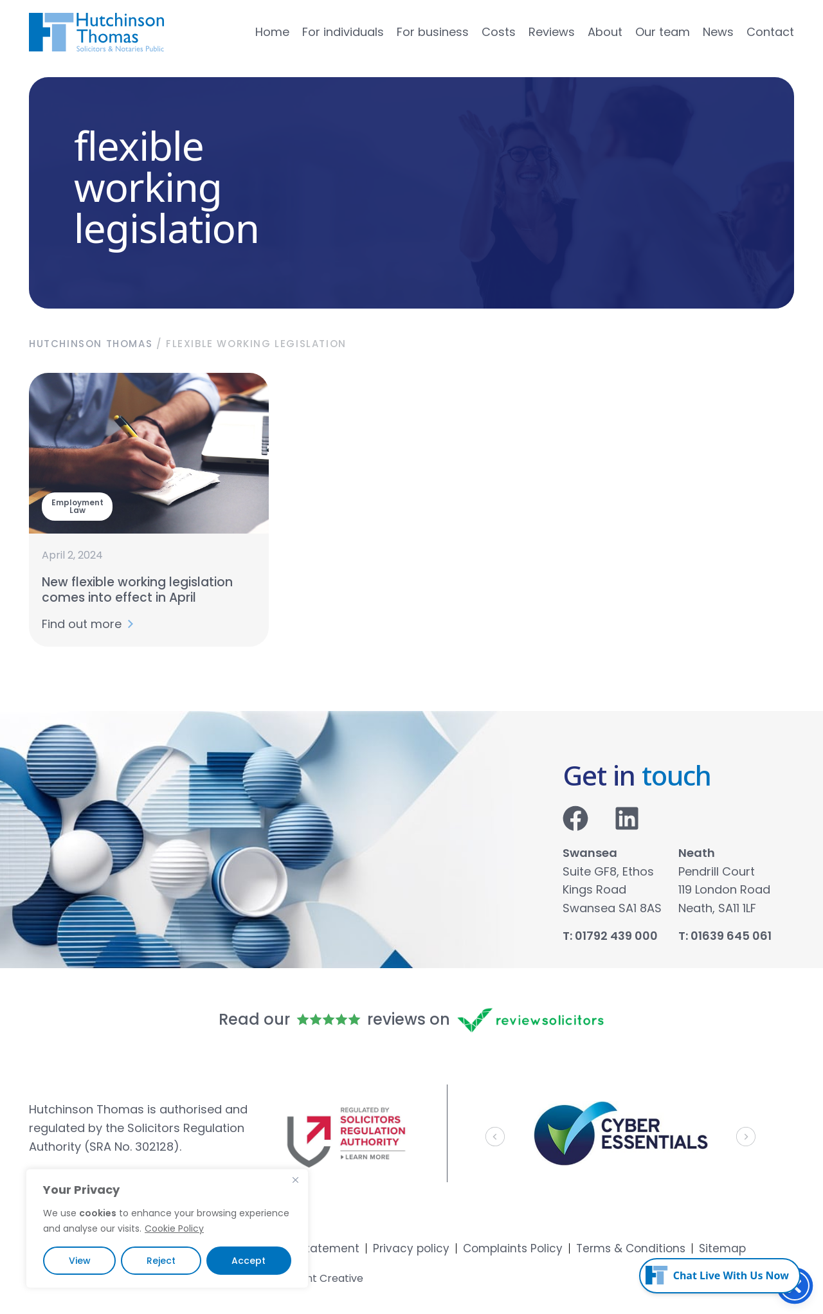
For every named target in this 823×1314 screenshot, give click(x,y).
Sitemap (722, 1248)
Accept (248, 1260)
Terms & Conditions (630, 1248)
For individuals (343, 32)
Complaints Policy (513, 1248)
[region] (167, 1228)
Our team (662, 32)
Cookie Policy (174, 1228)
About (605, 32)
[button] (495, 1136)
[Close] (295, 1179)
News (718, 32)
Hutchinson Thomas (90, 343)
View (80, 1260)
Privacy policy (411, 1248)
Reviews (552, 32)
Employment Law (77, 506)
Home (272, 32)
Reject (161, 1260)
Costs (499, 32)
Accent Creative (321, 1278)
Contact (770, 32)
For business (433, 32)
